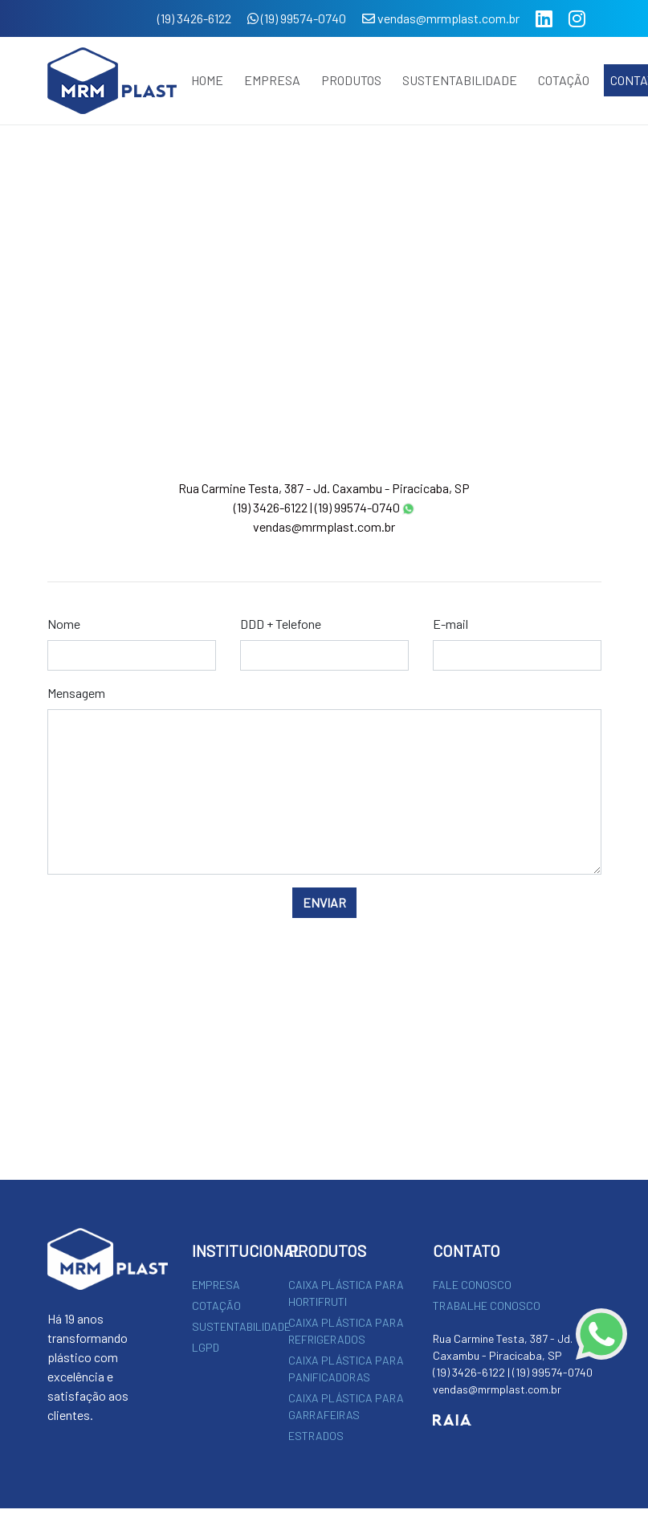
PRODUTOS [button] (351, 80)
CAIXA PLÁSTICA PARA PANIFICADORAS (346, 1368)
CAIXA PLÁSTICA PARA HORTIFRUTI (346, 1293)
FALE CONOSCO (472, 1284)
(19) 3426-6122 (194, 18)
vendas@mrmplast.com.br (441, 18)
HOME (207, 80)
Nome (63, 623)
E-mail (450, 623)
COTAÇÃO (563, 80)
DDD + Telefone (280, 623)
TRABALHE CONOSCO (486, 1305)
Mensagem (76, 692)
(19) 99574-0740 (296, 18)
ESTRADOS (316, 1435)
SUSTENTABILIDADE (459, 80)
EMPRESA (272, 80)
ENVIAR (324, 902)
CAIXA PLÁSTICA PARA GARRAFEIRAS (346, 1406)
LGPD (205, 1347)
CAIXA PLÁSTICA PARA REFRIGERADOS (346, 1331)
